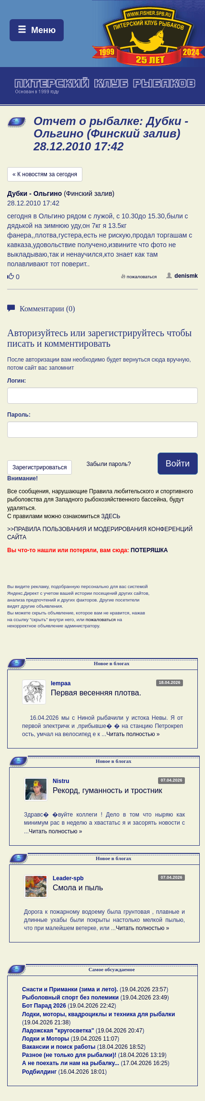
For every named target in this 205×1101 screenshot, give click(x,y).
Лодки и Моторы (45, 1038)
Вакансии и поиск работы (58, 1047)
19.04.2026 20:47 (120, 1030)
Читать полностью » (133, 734)
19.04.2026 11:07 (95, 1038)
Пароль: (19, 414)
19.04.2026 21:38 (46, 1022)
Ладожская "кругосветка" (59, 1030)
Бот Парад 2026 (44, 1005)
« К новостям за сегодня (44, 174)
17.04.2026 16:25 (145, 1063)
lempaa (60, 683)
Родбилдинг (39, 1071)
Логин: (16, 380)
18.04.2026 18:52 (121, 1047)
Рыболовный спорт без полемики (70, 997)
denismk (182, 275)
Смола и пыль (78, 888)
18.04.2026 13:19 (142, 1055)
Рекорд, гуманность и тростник (107, 790)
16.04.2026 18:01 (82, 1071)
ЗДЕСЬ (110, 516)
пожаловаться (139, 276)
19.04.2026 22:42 (91, 1005)
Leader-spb (68, 878)
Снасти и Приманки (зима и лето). (70, 989)
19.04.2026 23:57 (144, 989)
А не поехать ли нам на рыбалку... (70, 1063)
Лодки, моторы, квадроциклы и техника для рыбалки (98, 1014)
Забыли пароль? (108, 464)
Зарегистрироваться (39, 467)
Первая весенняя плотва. (96, 693)
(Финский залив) (60, 193)
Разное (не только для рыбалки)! (69, 1055)
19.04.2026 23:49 (144, 997)
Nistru (61, 781)
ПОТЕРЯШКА (149, 550)
